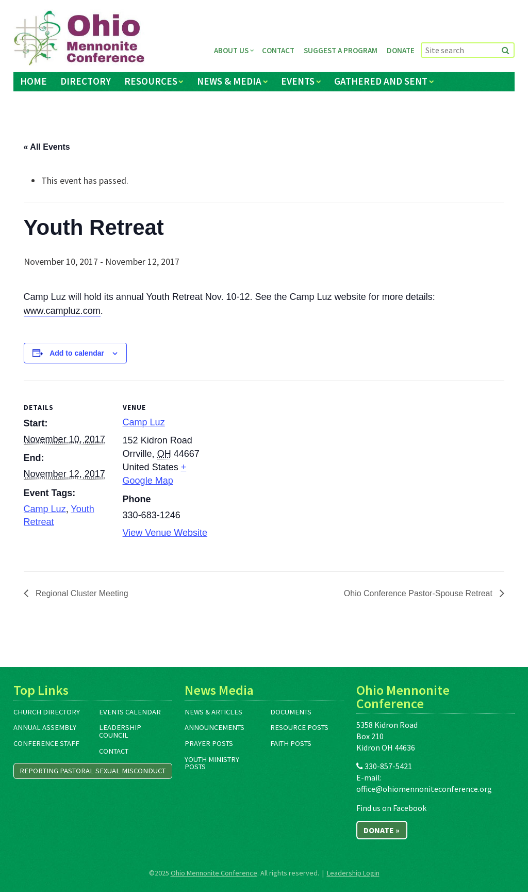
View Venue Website (165, 533)
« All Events (47, 146)
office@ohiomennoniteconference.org (424, 789)
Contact (278, 50)
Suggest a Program (340, 50)
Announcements (214, 727)
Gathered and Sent (380, 81)
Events (298, 81)
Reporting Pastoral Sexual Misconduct (93, 770)
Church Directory (46, 711)
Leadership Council (120, 731)
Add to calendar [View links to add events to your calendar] (77, 353)
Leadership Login (353, 873)
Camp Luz (45, 509)
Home (33, 81)
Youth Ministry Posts (212, 763)
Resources (150, 81)
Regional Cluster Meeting (81, 593)
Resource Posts (299, 727)
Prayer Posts (209, 743)
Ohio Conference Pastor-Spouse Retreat (419, 593)
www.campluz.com (62, 311)
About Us (231, 50)
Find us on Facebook (391, 808)
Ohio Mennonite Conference (214, 873)
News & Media (229, 81)
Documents (290, 711)
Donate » (382, 830)
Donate (401, 50)
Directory (85, 81)
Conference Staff (46, 743)
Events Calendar (130, 711)
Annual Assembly (44, 727)
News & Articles (213, 711)
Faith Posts (290, 743)
